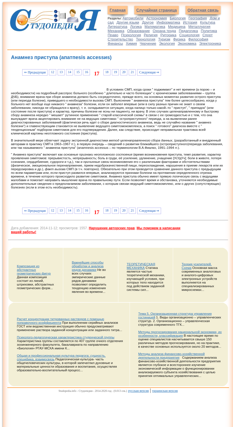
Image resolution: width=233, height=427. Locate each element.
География (198, 18)
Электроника (210, 43)
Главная (118, 10)
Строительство (120, 39)
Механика (116, 31)
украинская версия (165, 391)
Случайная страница (156, 10)
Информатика (168, 22)
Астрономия (156, 18)
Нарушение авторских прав (112, 228)
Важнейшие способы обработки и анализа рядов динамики (87, 265)
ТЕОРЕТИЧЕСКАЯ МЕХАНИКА (141, 265)
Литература (117, 26)
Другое (147, 22)
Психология (131, 35)
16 (86, 72)
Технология (145, 39)
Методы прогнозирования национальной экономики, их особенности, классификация (180, 333)
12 (52, 72)
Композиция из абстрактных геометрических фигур (34, 269)
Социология (189, 35)
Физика (179, 39)
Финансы (115, 43)
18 (107, 72)
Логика (136, 26)
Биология (178, 18)
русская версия (138, 391)
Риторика (168, 35)
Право (113, 35)
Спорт (207, 35)
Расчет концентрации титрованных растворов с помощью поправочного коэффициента (60, 320)
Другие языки (128, 22)
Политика (209, 31)
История (190, 22)
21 (132, 72)
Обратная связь (203, 10)
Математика (154, 26)
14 (69, 72)
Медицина (177, 26)
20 (124, 72)
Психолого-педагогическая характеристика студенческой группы (65, 337)
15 (78, 72)
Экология (167, 43)
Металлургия (199, 26)
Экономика (187, 43)
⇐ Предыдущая (35, 72)
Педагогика (188, 31)
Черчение (148, 43)
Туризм (164, 39)
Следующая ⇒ (149, 72)
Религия (151, 35)
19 (115, 72)
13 (61, 72)
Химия (131, 43)
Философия (198, 39)
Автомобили (133, 18)
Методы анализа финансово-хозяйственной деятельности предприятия (171, 355)
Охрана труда (164, 31)
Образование (138, 31)
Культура (207, 22)
